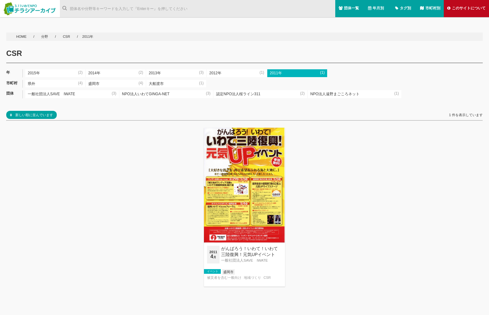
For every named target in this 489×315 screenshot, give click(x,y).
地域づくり (252, 277)
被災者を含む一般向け (224, 277)
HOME (21, 36)
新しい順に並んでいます (31, 115)
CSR (66, 36)
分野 (45, 36)
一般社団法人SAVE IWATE (244, 260)
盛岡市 (228, 272)
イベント (212, 271)
